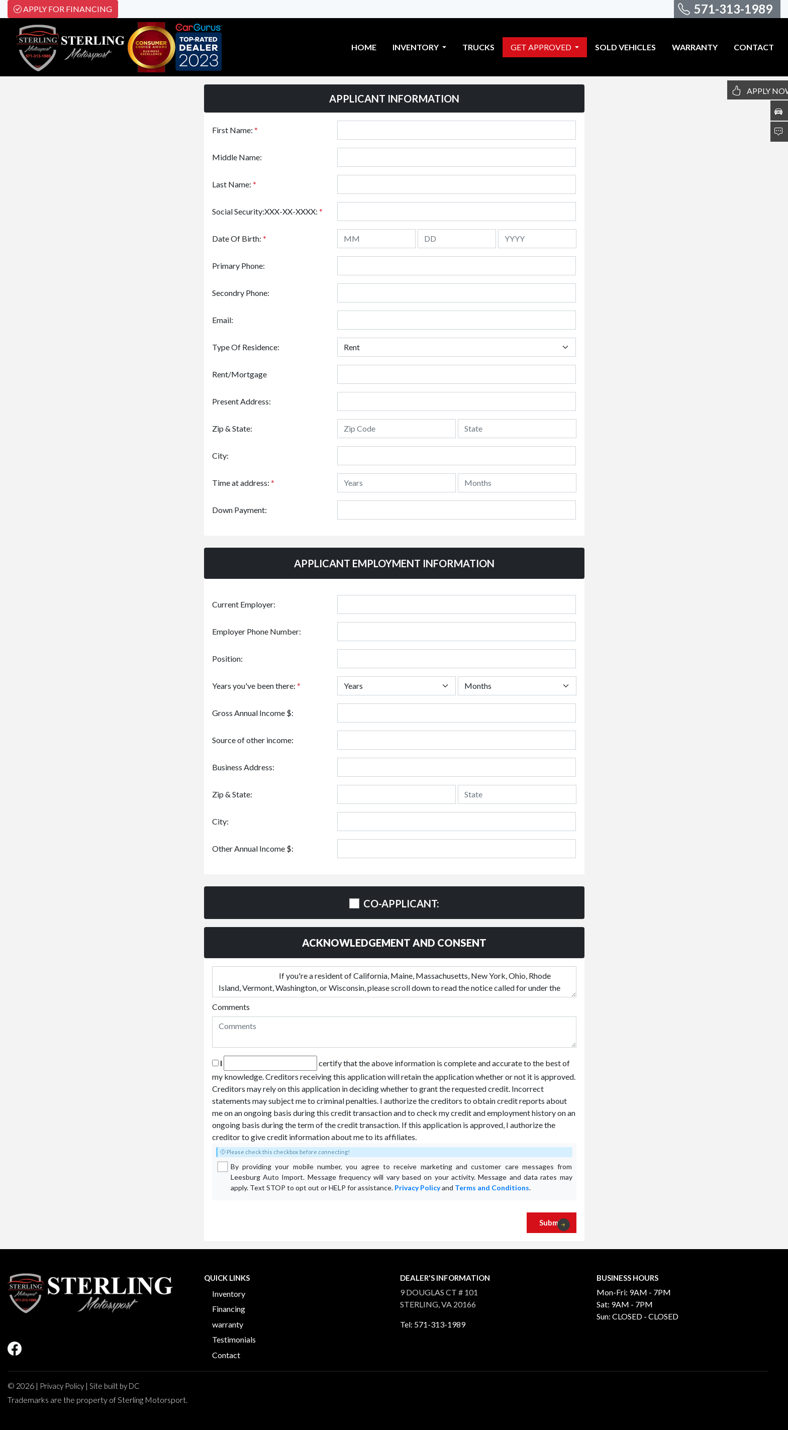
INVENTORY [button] (416, 47)
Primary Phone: (238, 265)
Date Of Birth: (239, 238)
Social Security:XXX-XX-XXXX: (267, 211)
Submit (554, 1224)
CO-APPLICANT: (401, 903)
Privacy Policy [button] (62, 1385)
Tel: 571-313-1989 (432, 1324)
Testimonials (234, 1339)
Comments (231, 1006)
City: (220, 455)
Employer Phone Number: (256, 631)
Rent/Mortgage (239, 374)
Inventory (228, 1293)
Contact (226, 1355)
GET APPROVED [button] (542, 47)
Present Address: (241, 401)
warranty (227, 1324)
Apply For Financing (63, 9)
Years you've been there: (256, 685)
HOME (363, 47)
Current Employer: (243, 604)
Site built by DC (114, 1385)
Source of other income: (252, 740)
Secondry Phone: (240, 292)
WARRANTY (695, 47)
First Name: (235, 130)
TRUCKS (478, 47)
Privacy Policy (417, 1187)
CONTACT (754, 47)
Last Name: (234, 184)
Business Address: (243, 767)
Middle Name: (237, 157)
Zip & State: (232, 428)
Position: (227, 658)
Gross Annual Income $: (252, 713)
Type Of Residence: (245, 347)
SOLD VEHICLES (625, 47)
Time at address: (243, 482)
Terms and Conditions (492, 1187)
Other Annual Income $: (252, 848)
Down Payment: (239, 510)
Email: (222, 320)
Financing (228, 1308)
